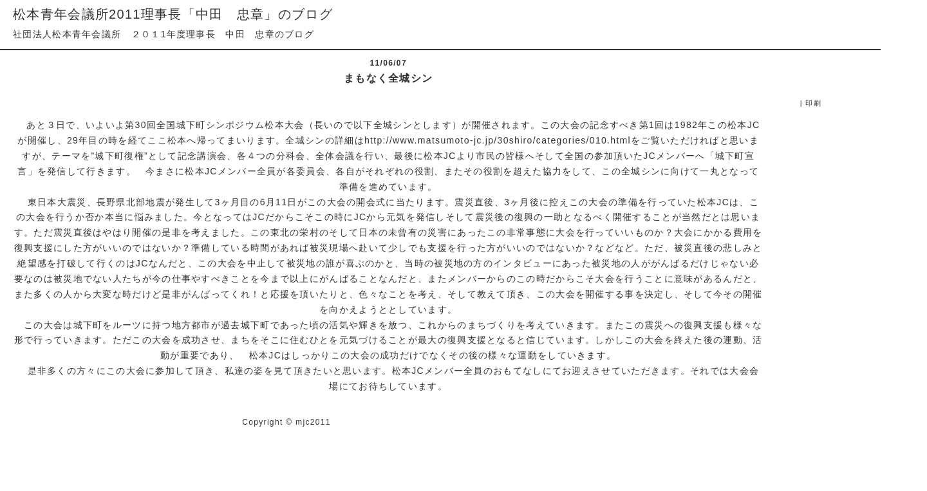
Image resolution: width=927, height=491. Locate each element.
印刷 (813, 103)
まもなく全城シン (388, 78)
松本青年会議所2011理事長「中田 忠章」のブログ (173, 14)
